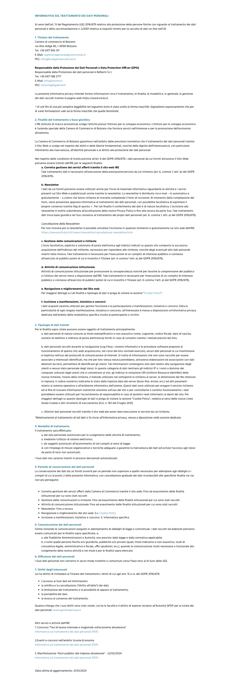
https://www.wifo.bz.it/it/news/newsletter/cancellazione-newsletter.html (87, 232)
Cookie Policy (152, 293)
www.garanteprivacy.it (67, 610)
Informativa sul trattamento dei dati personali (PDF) (66, 632)
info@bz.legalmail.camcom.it (58, 59)
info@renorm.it (53, 81)
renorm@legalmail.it (53, 85)
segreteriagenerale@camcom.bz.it (65, 55)
